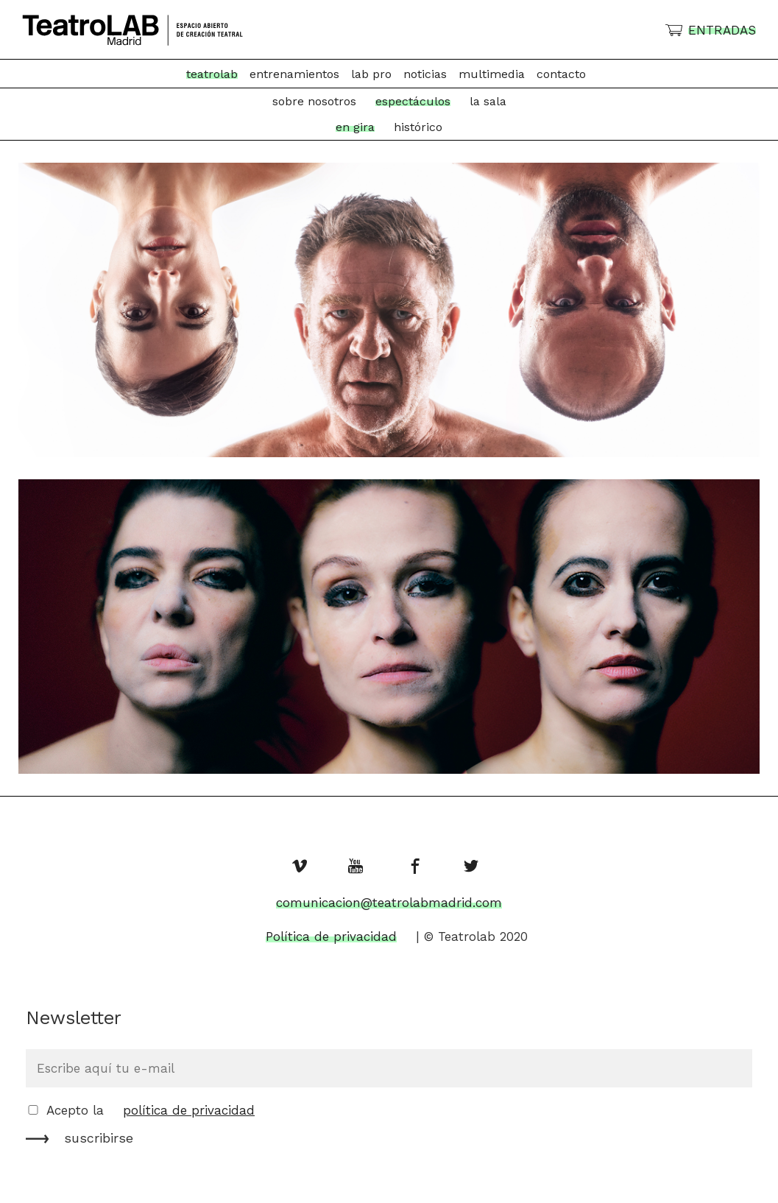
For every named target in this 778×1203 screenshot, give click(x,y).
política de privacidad (189, 1110)
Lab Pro (371, 74)
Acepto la (150, 1110)
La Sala (488, 101)
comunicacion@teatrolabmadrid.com (389, 902)
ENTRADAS (722, 30)
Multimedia (492, 74)
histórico (418, 127)
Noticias (425, 74)
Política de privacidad (331, 936)
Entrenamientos (294, 74)
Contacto (561, 74)
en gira (355, 127)
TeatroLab (212, 74)
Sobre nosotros (314, 101)
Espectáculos (412, 101)
